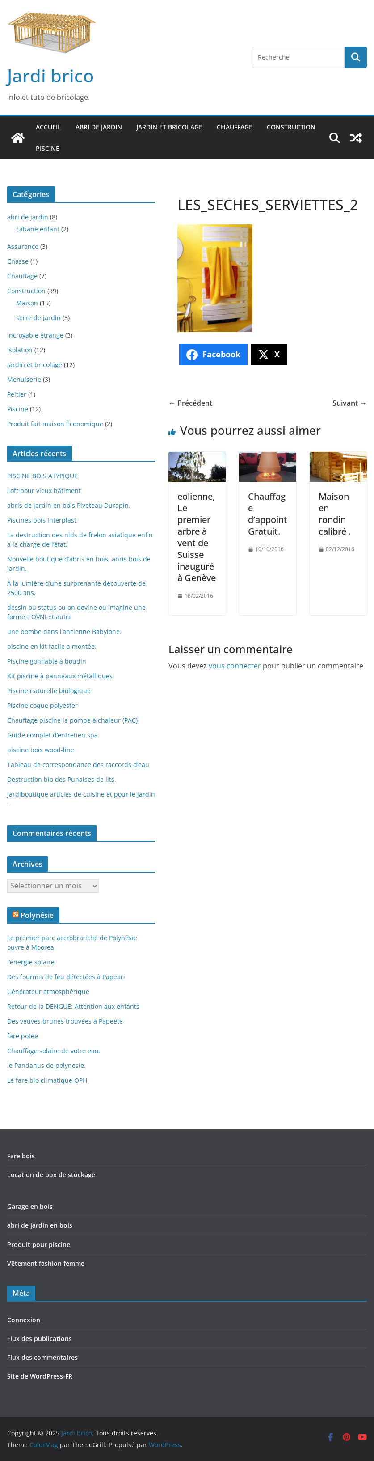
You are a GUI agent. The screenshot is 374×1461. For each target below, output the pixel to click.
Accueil (48, 127)
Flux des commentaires (42, 1357)
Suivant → (349, 403)
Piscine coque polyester (42, 705)
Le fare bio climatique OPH (47, 1080)
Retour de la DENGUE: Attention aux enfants (73, 1006)
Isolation (20, 350)
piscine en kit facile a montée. (52, 646)
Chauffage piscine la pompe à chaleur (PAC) (72, 720)
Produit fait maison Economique (55, 424)
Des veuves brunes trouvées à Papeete (65, 1021)
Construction (291, 127)
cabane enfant (37, 229)
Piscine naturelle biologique (49, 690)
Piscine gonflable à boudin (46, 661)
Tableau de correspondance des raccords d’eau (78, 764)
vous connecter (235, 666)
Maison (27, 303)
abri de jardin (99, 127)
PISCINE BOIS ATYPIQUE (42, 475)
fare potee (22, 1036)
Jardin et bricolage (169, 127)
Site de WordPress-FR (39, 1376)
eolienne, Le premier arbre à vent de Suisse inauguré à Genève (196, 537)
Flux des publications (39, 1338)
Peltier (16, 394)
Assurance (22, 246)
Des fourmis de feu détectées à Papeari (66, 977)
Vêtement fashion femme (45, 1263)
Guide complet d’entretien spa (52, 735)
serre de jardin (38, 317)
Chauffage (234, 127)
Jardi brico (50, 75)
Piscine (47, 148)
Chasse (18, 261)
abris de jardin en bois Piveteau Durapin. (68, 505)
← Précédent (190, 403)
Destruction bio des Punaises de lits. (61, 779)
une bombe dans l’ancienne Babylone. (64, 631)
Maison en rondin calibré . (335, 513)
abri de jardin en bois (39, 1225)
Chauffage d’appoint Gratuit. (267, 513)
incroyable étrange (35, 335)
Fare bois (21, 1156)
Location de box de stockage (51, 1174)
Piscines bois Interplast (41, 520)
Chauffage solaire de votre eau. (54, 1050)
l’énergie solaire (31, 962)
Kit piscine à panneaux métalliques (60, 676)
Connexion (23, 1319)
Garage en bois (30, 1206)
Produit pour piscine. (39, 1244)
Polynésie (37, 915)
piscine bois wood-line (40, 749)
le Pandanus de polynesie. (46, 1065)
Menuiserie (24, 379)
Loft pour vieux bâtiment (44, 490)
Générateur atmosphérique (48, 991)
